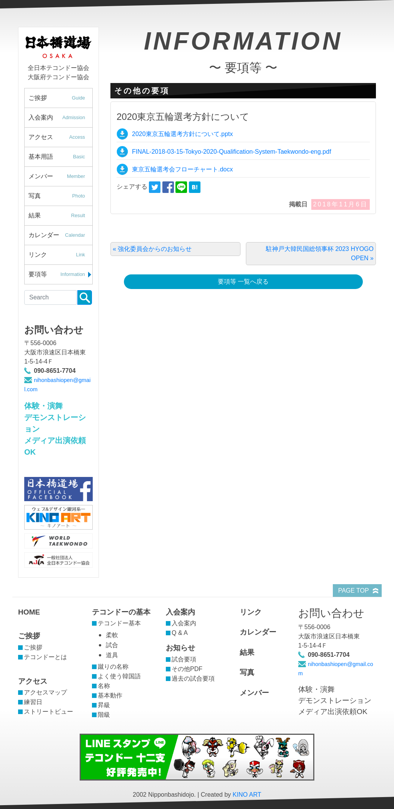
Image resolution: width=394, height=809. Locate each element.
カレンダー (60, 235)
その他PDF (187, 669)
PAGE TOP (353, 590)
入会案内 (60, 117)
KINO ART (247, 794)
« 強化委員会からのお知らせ (152, 249)
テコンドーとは (45, 657)
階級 (104, 714)
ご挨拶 (60, 98)
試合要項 (184, 659)
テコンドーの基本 (121, 612)
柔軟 (112, 635)
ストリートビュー (48, 711)
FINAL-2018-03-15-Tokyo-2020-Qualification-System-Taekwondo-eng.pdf (231, 151)
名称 (104, 686)
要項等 (60, 274)
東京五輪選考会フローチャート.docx (182, 169)
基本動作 (110, 695)
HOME (29, 612)
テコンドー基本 (119, 623)
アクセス (60, 137)
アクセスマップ (45, 692)
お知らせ (180, 648)
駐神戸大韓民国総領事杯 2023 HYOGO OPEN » (320, 253)
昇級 (104, 705)
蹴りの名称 (113, 666)
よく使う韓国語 (119, 676)
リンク (60, 254)
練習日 (33, 702)
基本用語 (60, 156)
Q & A (180, 633)
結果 (60, 215)
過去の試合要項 (193, 678)
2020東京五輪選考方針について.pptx (182, 134)
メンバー (60, 176)
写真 (60, 196)
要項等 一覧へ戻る (243, 281)
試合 (112, 645)
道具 (112, 655)
